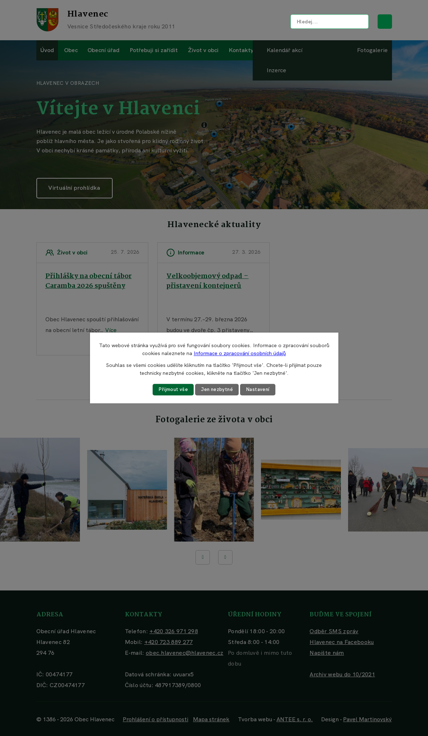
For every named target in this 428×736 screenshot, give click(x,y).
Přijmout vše (172, 389)
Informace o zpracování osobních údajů (240, 353)
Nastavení (259, 389)
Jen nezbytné (217, 389)
